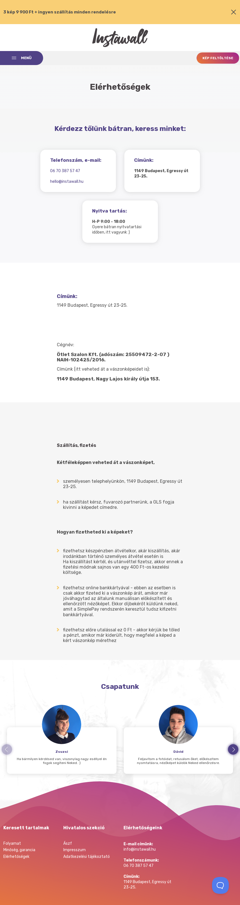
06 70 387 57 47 (65, 170)
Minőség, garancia (19, 850)
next (233, 749)
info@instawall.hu (140, 849)
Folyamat (12, 843)
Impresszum (74, 850)
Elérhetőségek (16, 856)
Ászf (67, 843)
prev (7, 749)
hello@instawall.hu (66, 181)
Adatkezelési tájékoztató (86, 856)
